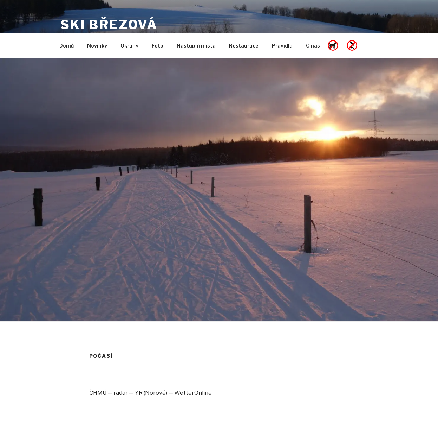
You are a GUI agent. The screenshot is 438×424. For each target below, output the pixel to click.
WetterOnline (193, 393)
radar (120, 393)
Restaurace (244, 46)
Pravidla (282, 46)
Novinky (97, 46)
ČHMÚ (97, 393)
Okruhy (129, 46)
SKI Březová (109, 24)
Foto (157, 46)
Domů (66, 46)
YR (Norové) (151, 393)
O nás (313, 46)
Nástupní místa (196, 46)
